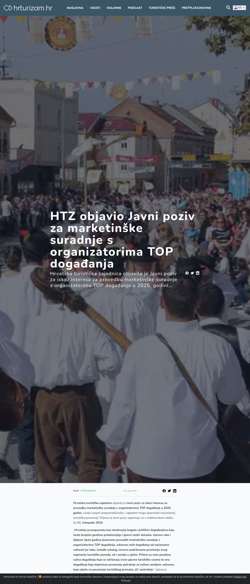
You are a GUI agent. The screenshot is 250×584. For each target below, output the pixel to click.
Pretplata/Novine (196, 8)
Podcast (135, 8)
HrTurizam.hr (88, 490)
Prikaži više (239, 577)
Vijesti (95, 8)
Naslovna (75, 8)
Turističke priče (162, 8)
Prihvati (125, 581)
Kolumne (114, 8)
